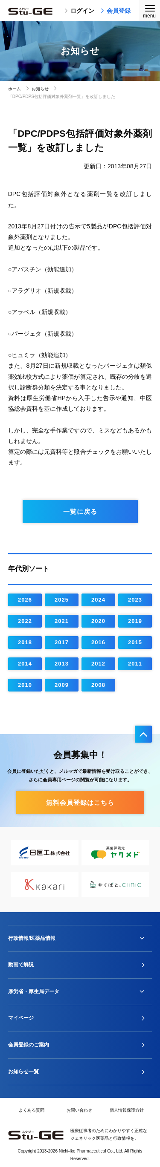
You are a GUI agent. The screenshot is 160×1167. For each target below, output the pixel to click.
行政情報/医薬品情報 (31, 938)
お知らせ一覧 (23, 1072)
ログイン (79, 10)
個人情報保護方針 (127, 1110)
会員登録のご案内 (28, 1045)
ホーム (14, 88)
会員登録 (116, 10)
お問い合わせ (79, 1110)
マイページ (21, 1018)
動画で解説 (21, 965)
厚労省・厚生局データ (33, 991)
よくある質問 (31, 1110)
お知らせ (40, 88)
